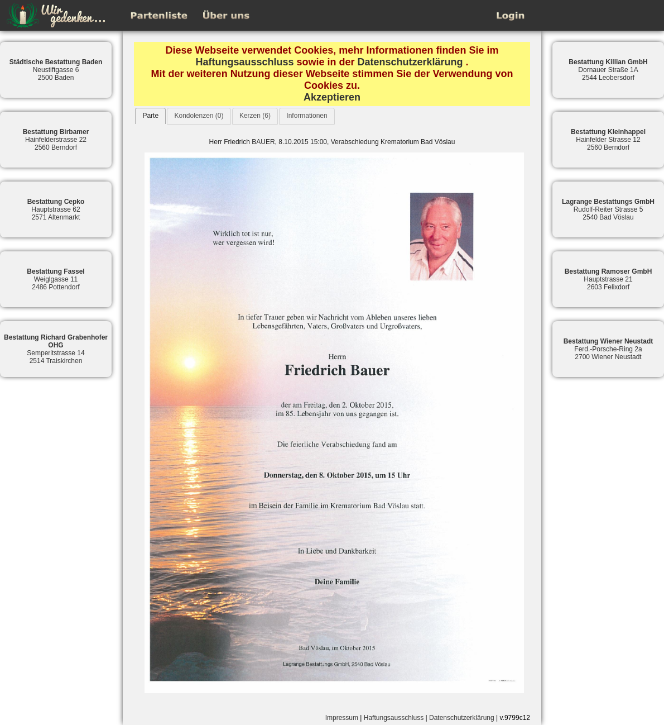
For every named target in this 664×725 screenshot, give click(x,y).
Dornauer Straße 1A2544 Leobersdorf (608, 70)
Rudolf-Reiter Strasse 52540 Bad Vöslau (608, 209)
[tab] (150, 116)
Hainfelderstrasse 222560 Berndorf (56, 139)
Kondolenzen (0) (198, 116)
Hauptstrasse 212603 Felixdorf (608, 279)
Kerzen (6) (255, 116)
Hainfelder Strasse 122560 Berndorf (608, 139)
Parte (150, 116)
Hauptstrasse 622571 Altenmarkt (56, 209)
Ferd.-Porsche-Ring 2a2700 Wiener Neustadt (608, 349)
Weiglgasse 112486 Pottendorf (55, 279)
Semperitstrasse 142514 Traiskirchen (56, 349)
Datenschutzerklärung (410, 62)
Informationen (306, 116)
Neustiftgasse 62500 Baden (56, 70)
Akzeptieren (332, 97)
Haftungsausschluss (244, 62)
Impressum (341, 718)
